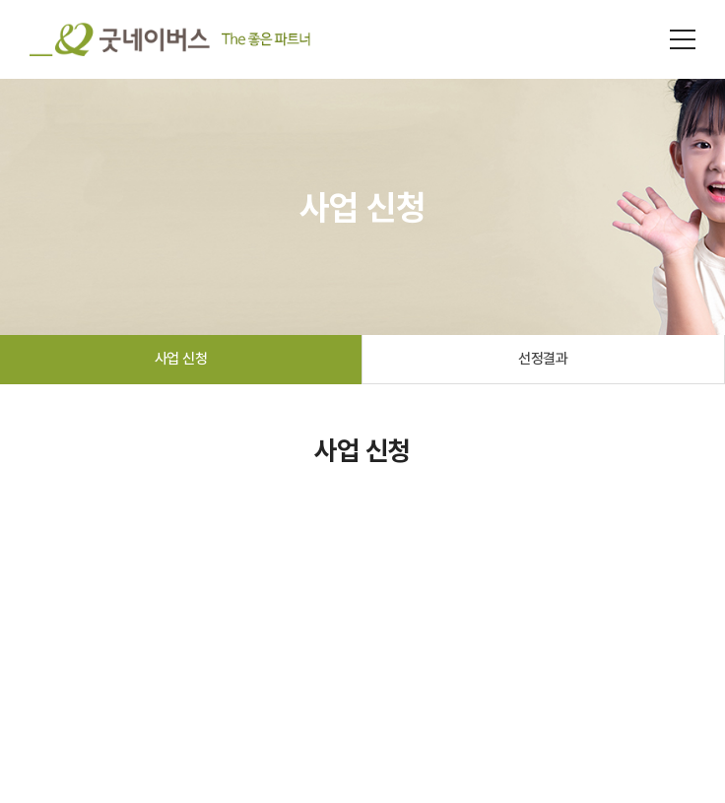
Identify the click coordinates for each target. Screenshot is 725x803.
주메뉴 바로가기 (0, 0)
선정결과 (542, 359)
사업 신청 (181, 359)
